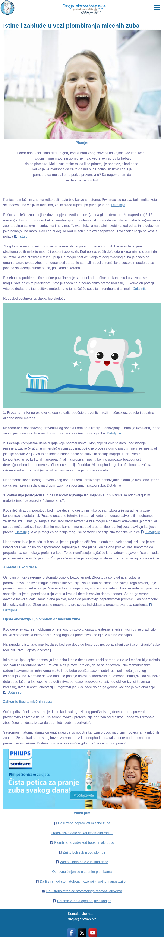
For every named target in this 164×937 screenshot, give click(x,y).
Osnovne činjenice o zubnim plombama (82, 872)
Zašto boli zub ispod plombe (84, 852)
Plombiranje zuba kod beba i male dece (84, 842)
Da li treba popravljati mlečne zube (84, 823)
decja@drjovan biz (82, 919)
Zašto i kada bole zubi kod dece (84, 862)
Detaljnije (118, 205)
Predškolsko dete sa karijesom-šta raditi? (82, 833)
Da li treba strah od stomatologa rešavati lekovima (84, 891)
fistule (23, 236)
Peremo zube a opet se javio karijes (84, 901)
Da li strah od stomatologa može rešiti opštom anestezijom (84, 881)
